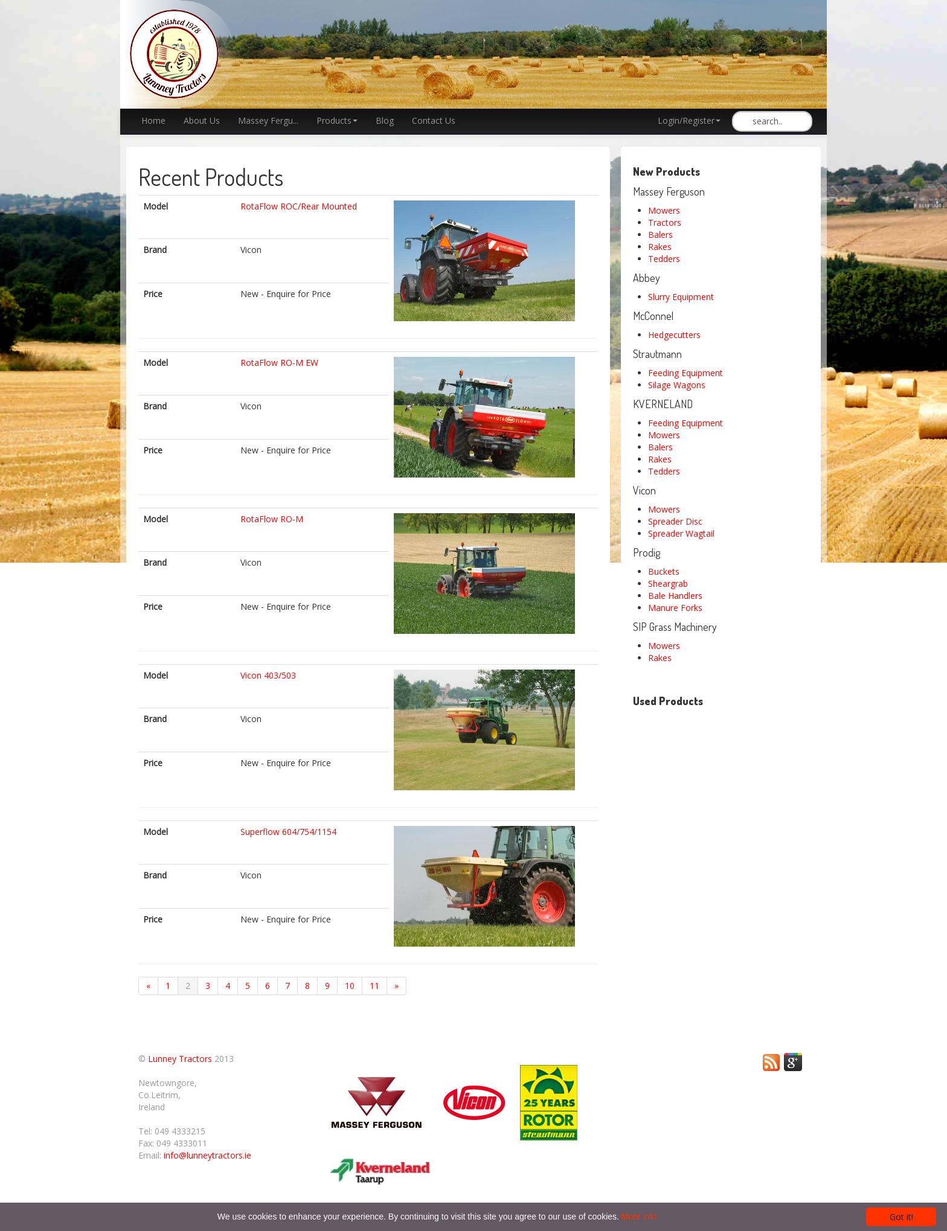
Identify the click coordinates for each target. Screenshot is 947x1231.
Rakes (660, 246)
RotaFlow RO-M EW (279, 362)
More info (638, 1216)
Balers (660, 234)
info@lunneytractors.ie (207, 1155)
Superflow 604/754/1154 (288, 831)
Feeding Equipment (685, 373)
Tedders (664, 258)
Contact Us (433, 120)
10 (350, 985)
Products (337, 120)
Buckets (663, 571)
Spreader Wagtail (681, 533)
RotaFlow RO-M (271, 519)
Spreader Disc (675, 521)
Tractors (664, 222)
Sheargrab (668, 583)
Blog (385, 120)
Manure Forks (675, 607)
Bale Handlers (675, 595)
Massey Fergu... (268, 120)
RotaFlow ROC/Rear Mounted (298, 206)
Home (153, 120)
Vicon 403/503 (268, 675)
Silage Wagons (676, 385)
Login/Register (689, 120)
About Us (202, 120)
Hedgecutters (674, 335)
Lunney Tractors (180, 1058)
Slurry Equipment (681, 296)
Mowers (664, 210)
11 (374, 985)
